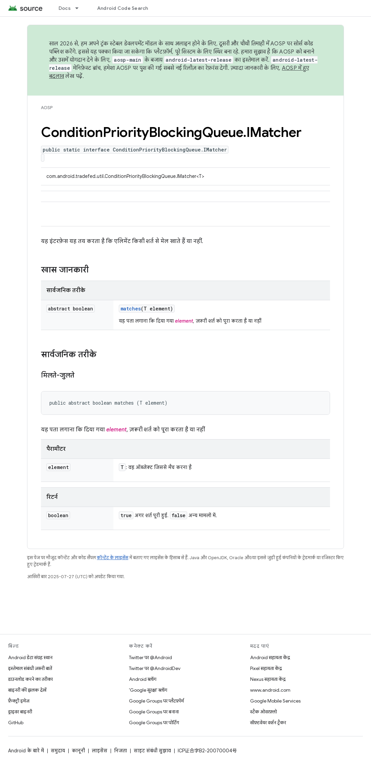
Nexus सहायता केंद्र (268, 679)
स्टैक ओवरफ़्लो (263, 712)
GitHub (15, 722)
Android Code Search (122, 8)
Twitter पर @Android (150, 657)
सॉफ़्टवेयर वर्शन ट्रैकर (268, 722)
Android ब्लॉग (142, 679)
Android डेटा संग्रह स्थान (30, 657)
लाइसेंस (99, 750)
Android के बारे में (26, 750)
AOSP (46, 107)
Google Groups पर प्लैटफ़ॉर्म (156, 701)
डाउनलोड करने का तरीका (30, 679)
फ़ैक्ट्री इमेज (18, 701)
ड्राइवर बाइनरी (20, 712)
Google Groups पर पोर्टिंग (154, 722)
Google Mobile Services (275, 701)
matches (131, 308)
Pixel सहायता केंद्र (266, 668)
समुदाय (58, 750)
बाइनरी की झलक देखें (27, 690)
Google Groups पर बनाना (154, 712)
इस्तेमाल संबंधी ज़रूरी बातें (30, 668)
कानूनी (78, 750)
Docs (65, 8)
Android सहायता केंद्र (270, 657)
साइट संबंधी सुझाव (152, 750)
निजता (120, 750)
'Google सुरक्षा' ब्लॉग (148, 690)
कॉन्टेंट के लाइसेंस (112, 558)
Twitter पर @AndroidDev (154, 668)
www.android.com (270, 690)
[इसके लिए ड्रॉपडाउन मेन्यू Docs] (80, 8)
